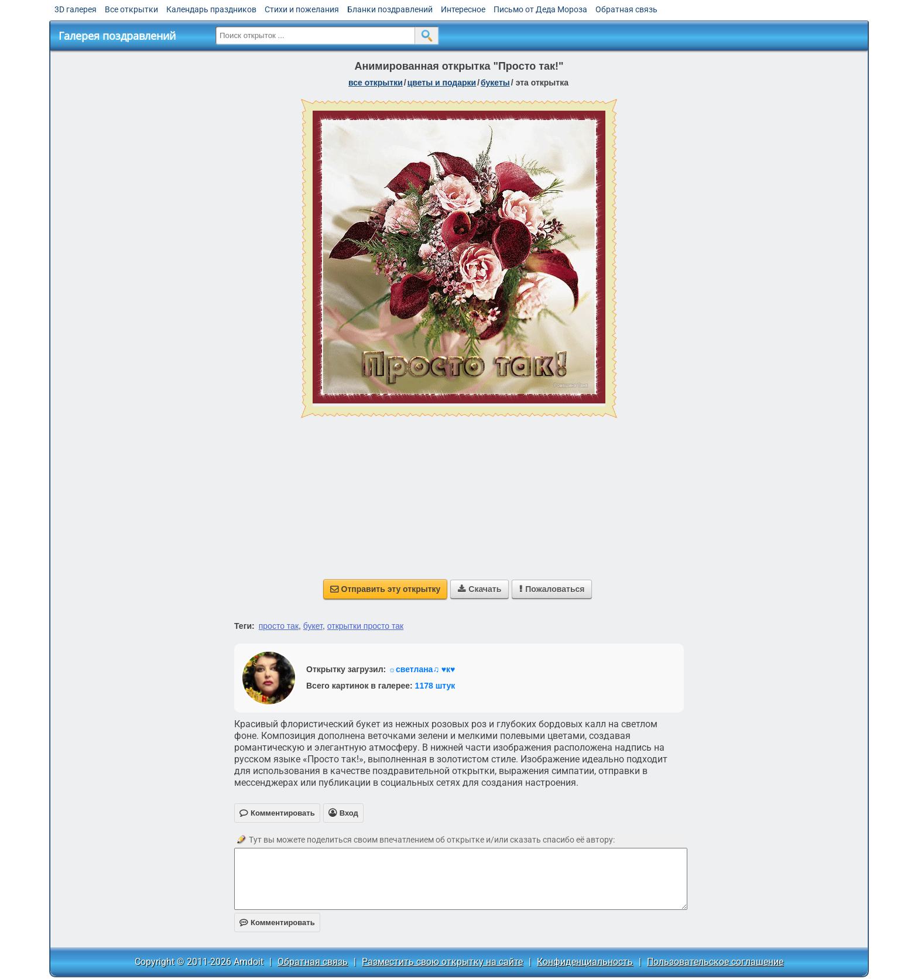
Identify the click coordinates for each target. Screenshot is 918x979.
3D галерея (75, 9)
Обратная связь (626, 9)
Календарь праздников (211, 9)
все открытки (375, 82)
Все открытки (131, 9)
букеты (495, 82)
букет (313, 626)
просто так (279, 626)
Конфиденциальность (585, 961)
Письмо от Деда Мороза (540, 9)
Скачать (479, 589)
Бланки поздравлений (390, 9)
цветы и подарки (442, 82)
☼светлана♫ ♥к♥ (421, 669)
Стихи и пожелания (302, 9)
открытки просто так (365, 626)
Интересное (463, 9)
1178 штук (435, 685)
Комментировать (277, 922)
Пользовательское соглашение (715, 961)
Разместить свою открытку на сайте (442, 961)
